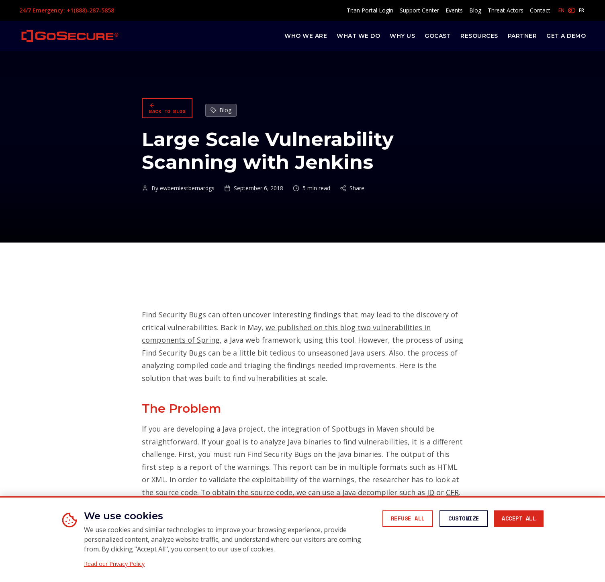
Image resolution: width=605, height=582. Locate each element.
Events (454, 10)
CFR (452, 492)
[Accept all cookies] (516, 519)
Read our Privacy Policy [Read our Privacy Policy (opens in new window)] (114, 564)
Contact (540, 10)
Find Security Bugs (174, 314)
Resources (479, 35)
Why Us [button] (402, 35)
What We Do (358, 35)
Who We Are (305, 35)
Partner (522, 35)
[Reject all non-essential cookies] (397, 519)
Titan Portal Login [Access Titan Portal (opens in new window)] (370, 10)
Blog (475, 10)
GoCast (438, 35)
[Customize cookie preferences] (457, 519)
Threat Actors (505, 10)
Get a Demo (566, 35)
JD (430, 492)
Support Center (419, 10)
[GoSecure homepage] (70, 36)
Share (352, 188)
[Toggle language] (571, 10)
